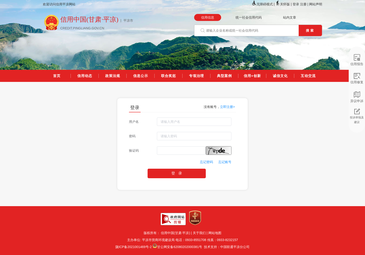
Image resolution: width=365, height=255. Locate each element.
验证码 (134, 150)
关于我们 (199, 233)
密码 (132, 136)
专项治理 (196, 76)
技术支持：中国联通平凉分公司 (226, 247)
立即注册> (227, 107)
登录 (296, 4)
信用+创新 (252, 76)
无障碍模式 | (263, 4)
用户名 (134, 122)
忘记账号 (224, 162)
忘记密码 (206, 162)
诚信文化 (280, 76)
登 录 (176, 173)
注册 (303, 4)
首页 (57, 76)
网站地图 (214, 233)
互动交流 (308, 76)
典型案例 (224, 76)
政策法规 (112, 76)
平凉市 (128, 20)
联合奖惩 (168, 76)
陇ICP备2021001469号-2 (133, 247)
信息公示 (140, 76)
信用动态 (84, 76)
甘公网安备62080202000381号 (179, 247)
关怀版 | (283, 4)
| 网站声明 (314, 4)
